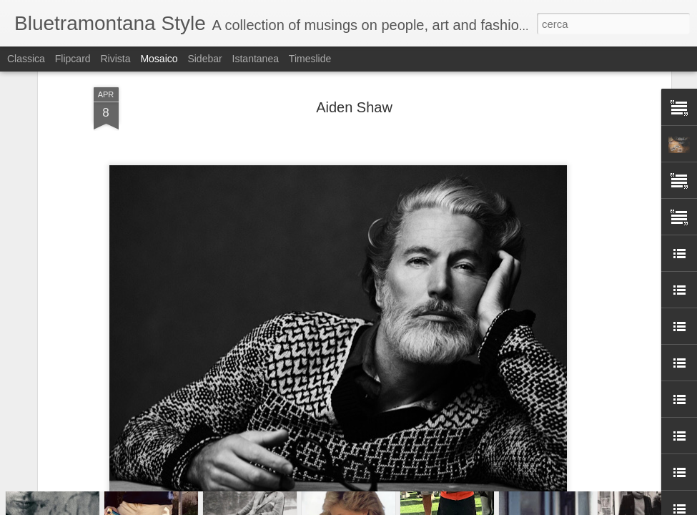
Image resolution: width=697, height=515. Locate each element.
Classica (26, 58)
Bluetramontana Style (412, 201)
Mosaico (158, 58)
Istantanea (255, 58)
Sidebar (204, 58)
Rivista (115, 58)
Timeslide (310, 58)
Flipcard (73, 58)
